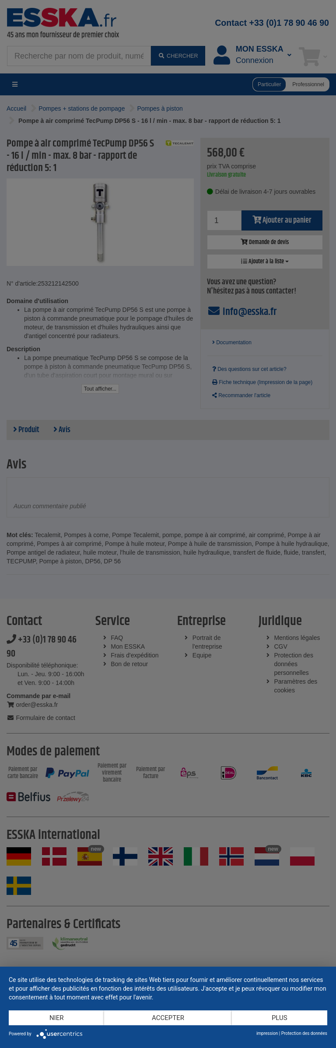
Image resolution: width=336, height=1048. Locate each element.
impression (267, 1033)
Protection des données (304, 1033)
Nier (56, 1018)
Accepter (168, 1018)
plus (279, 1018)
